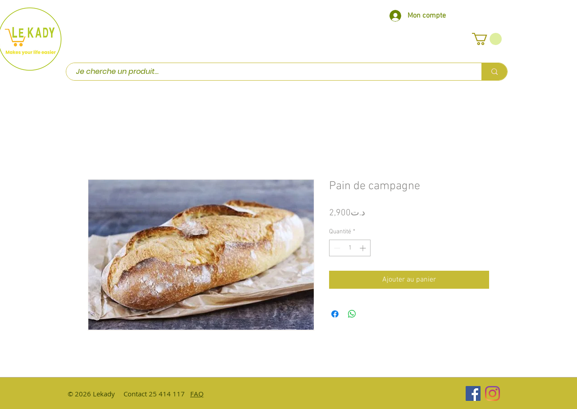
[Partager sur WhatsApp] (352, 314)
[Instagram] (492, 393)
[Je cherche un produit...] (269, 71)
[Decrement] (336, 248)
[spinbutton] (350, 248)
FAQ (197, 393)
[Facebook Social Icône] (473, 393)
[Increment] (363, 248)
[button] (487, 39)
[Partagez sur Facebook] (335, 314)
